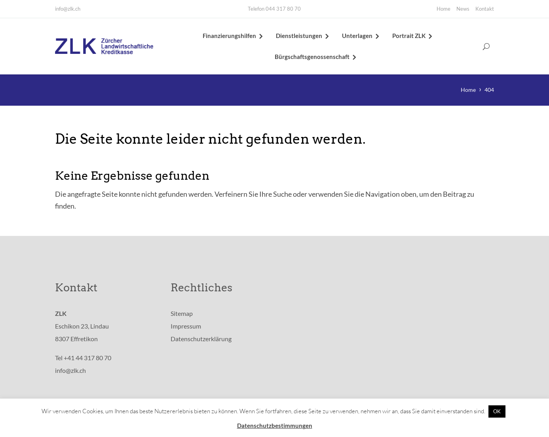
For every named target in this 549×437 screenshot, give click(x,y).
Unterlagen (357, 36)
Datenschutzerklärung (201, 340)
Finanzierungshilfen (229, 36)
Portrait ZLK (409, 36)
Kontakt (484, 9)
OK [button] (497, 411)
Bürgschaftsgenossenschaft (312, 57)
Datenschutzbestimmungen (274, 425)
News (462, 9)
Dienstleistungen (299, 36)
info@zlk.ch (67, 9)
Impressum (186, 327)
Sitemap (182, 315)
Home (443, 9)
